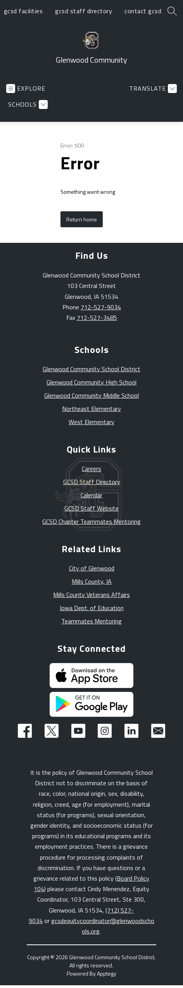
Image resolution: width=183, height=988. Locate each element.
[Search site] (172, 11)
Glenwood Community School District (91, 369)
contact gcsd (142, 11)
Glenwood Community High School (91, 382)
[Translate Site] (152, 88)
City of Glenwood (91, 568)
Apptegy (106, 973)
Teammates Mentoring (91, 621)
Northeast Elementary (91, 408)
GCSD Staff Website (91, 508)
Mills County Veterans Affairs (91, 594)
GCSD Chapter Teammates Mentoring (91, 521)
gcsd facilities (23, 11)
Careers (91, 468)
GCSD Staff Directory (91, 481)
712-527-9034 (101, 307)
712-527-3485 (97, 317)
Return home (81, 219)
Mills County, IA (92, 581)
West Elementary (91, 421)
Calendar (91, 495)
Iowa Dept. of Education (92, 607)
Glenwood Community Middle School (91, 395)
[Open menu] (25, 88)
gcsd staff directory (83, 11)
